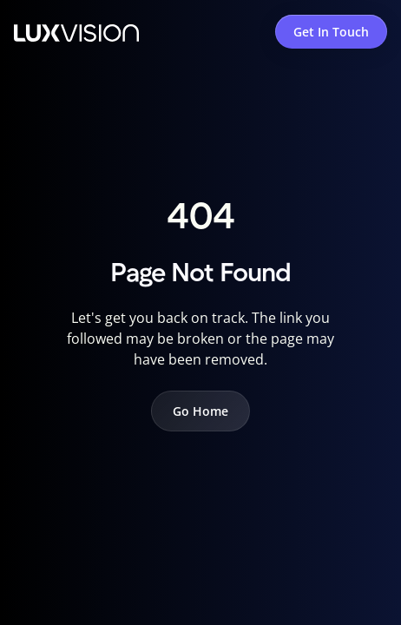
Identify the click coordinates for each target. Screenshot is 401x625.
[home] (76, 31)
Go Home (200, 411)
